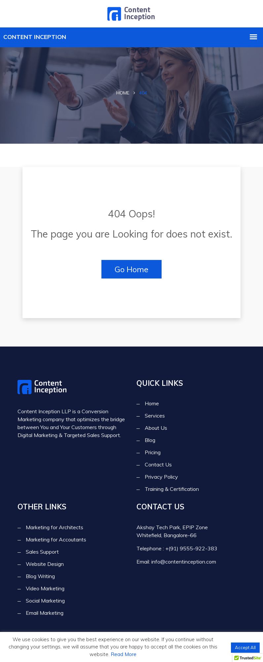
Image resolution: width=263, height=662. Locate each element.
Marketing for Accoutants (56, 539)
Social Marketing (45, 600)
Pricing (153, 452)
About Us (156, 428)
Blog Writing (40, 576)
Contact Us (158, 464)
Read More (123, 654)
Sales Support (42, 551)
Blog (150, 440)
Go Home (131, 269)
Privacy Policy (161, 477)
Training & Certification (172, 489)
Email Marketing (44, 612)
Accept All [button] (245, 647)
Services (155, 416)
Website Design (45, 564)
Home (123, 93)
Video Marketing (45, 588)
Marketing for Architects (54, 527)
